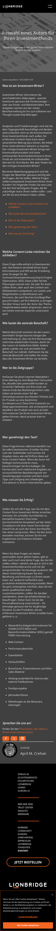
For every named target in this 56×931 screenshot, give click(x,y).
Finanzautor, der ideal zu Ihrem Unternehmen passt (24, 730)
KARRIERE (23, 827)
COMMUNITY (25, 830)
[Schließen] (52, 894)
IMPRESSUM (24, 840)
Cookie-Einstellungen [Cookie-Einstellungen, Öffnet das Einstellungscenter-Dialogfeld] (28, 916)
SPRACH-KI (23, 774)
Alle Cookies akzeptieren (28, 925)
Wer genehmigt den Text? (22, 227)
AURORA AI (24, 790)
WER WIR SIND (25, 804)
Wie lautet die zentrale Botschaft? (27, 213)
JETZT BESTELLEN (28, 862)
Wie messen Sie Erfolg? (21, 233)
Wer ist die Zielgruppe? (21, 220)
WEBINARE (23, 814)
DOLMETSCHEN (26, 780)
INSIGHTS (23, 810)
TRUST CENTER (25, 807)
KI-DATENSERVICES (27, 777)
